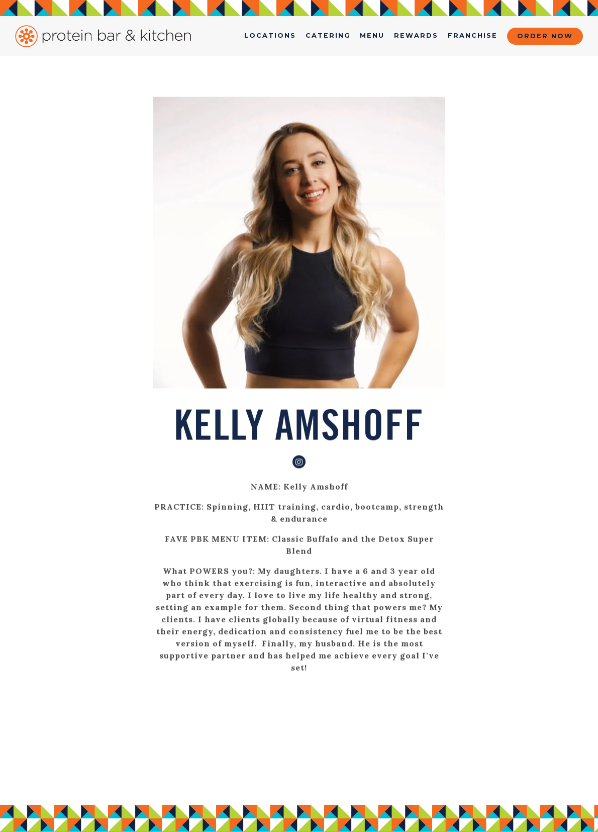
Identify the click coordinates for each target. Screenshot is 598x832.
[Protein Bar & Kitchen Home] (103, 35)
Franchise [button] (472, 35)
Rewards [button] (416, 35)
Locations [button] (270, 35)
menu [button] (372, 35)
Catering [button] (328, 35)
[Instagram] (299, 462)
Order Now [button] (545, 36)
